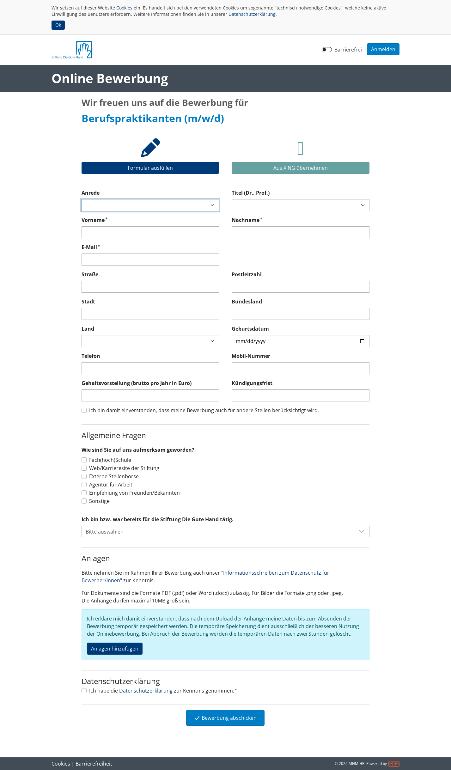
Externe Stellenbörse (114, 476)
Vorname (94, 219)
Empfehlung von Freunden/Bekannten (134, 492)
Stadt (88, 301)
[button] (383, 49)
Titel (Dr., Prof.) (251, 192)
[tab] (150, 153)
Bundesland (247, 301)
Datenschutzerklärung (252, 14)
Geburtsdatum (250, 328)
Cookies (124, 8)
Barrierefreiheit (94, 763)
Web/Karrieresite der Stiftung (124, 468)
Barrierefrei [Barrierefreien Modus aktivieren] (348, 49)
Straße (90, 274)
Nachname (247, 219)
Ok (58, 25)
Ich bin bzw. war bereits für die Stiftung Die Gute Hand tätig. (158, 519)
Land (88, 328)
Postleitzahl (247, 274)
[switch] (327, 49)
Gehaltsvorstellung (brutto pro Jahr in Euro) (137, 383)
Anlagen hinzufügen (114, 648)
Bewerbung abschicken (225, 717)
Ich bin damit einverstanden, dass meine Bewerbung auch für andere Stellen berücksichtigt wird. (204, 410)
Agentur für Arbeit (110, 484)
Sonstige (99, 501)
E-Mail (91, 247)
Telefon (91, 355)
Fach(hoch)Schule (110, 459)
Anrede (91, 192)
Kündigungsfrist (252, 383)
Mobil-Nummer (251, 355)
